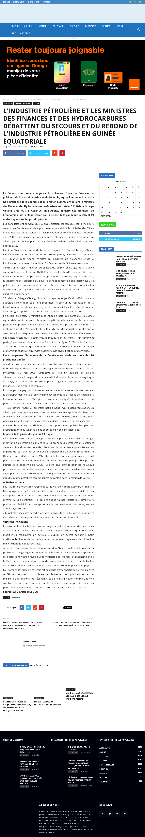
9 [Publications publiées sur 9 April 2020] (121, 197)
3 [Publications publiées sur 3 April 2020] (126, 192)
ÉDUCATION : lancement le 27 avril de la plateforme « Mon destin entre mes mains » (23, 625)
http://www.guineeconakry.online (34, 646)
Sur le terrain (106, 756)
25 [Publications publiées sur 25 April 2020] (133, 207)
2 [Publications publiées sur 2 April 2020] (121, 192)
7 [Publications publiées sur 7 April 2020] (108, 197)
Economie (91, 26)
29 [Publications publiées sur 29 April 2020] (115, 212)
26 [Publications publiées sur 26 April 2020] (139, 207)
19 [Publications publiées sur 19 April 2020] (139, 202)
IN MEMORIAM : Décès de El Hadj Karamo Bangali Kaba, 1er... (128, 259)
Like (138, 233)
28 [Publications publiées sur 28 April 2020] (108, 212)
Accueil (16, 26)
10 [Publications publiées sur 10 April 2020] (127, 197)
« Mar (102, 216)
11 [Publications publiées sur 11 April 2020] (133, 197)
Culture (75, 26)
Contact (25, 33)
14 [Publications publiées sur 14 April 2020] (108, 202)
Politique (59, 26)
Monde (44, 26)
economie (16, 597)
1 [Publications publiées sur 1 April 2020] (115, 192)
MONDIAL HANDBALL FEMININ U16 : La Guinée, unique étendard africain (79, 696)
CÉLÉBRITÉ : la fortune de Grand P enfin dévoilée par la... (80, 771)
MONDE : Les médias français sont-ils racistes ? (47, 696)
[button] (138, 29)
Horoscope (33, 2)
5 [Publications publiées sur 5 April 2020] (138, 192)
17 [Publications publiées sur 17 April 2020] (127, 202)
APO (14, 33)
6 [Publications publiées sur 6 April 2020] (102, 197)
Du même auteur (39, 665)
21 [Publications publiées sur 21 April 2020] (108, 207)
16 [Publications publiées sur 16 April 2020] (121, 202)
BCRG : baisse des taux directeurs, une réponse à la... (128, 305)
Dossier (103, 768)
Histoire (46, 2)
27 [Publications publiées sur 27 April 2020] (102, 212)
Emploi (6, 2)
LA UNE (36, 103)
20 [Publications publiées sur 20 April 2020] (102, 207)
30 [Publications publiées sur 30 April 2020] (121, 212)
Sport (121, 26)
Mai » (108, 216)
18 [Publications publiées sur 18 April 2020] (133, 202)
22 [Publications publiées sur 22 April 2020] (115, 207)
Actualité (8, 103)
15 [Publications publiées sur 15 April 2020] (115, 202)
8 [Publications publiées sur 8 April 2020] (115, 197)
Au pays (29, 26)
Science (107, 26)
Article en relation (16, 665)
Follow (136, 239)
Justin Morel (11, 147)
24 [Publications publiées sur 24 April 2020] (127, 207)
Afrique (103, 764)
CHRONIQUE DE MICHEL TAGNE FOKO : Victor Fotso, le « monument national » (79, 756)
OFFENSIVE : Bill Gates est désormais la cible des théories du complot (73, 624)
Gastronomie (18, 2)
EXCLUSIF (103, 747)
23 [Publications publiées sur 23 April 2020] (121, 207)
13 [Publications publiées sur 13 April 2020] (102, 202)
